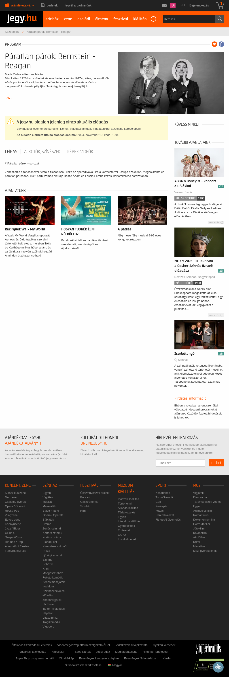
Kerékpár (161, 506)
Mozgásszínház (52, 573)
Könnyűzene (13, 524)
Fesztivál (89, 485)
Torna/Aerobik (164, 497)
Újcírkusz (48, 604)
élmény (101, 19)
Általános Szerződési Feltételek (31, 645)
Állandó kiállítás (128, 508)
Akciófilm (199, 537)
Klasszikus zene (15, 492)
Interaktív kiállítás (129, 521)
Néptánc (47, 613)
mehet (216, 463)
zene (68, 19)
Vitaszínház (49, 617)
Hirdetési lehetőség (155, 651)
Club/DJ (10, 533)
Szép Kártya (83, 651)
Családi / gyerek (15, 501)
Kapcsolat (57, 651)
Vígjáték (47, 497)
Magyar (115, 665)
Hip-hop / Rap (14, 542)
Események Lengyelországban (99, 658)
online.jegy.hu (94, 443)
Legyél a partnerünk (78, 5)
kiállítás (140, 19)
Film (83, 510)
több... (10, 98)
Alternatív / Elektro (17, 546)
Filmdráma (200, 497)
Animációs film (202, 510)
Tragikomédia (51, 622)
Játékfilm (199, 528)
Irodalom (48, 586)
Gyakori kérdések (164, 645)
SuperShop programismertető (34, 658)
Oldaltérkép (66, 658)
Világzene (11, 515)
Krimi (45, 568)
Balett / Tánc (50, 510)
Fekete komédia (52, 577)
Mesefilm (199, 546)
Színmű (47, 559)
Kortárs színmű (52, 533)
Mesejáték (49, 506)
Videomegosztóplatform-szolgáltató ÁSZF (84, 645)
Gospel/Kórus (14, 537)
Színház (49, 485)
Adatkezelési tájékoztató (131, 645)
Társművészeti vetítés (207, 501)
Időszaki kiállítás (128, 499)
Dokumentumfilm (204, 519)
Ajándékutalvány (22, 5)
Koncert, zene (18, 485)
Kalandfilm (200, 533)
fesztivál (120, 19)
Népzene (11, 497)
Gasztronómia (89, 501)
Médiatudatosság (126, 651)
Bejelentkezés (199, 5)
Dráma (46, 524)
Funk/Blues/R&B (15, 550)
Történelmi (124, 503)
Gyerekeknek (126, 525)
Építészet (124, 530)
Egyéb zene (12, 519)
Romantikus (201, 515)
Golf (158, 501)
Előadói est (49, 542)
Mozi (197, 485)
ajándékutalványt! (23, 443)
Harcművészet (164, 515)
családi (83, 19)
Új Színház (181, 359)
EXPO (122, 534)
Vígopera (48, 626)
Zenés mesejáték (53, 582)
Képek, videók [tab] (80, 151)
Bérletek (52, 5)
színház (52, 19)
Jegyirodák (103, 651)
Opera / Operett (15, 506)
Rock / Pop (12, 510)
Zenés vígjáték (51, 599)
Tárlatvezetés (126, 512)
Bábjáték (48, 519)
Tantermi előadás (53, 608)
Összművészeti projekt (95, 492)
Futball (159, 510)
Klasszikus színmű (54, 546)
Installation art (127, 539)
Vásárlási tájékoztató (32, 651)
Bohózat (47, 564)
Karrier (167, 658)
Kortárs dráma (51, 537)
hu (182, 5)
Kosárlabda (162, 492)
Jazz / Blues (13, 528)
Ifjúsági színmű (52, 555)
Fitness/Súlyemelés (168, 519)
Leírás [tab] (11, 151)
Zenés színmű (51, 528)
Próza (46, 550)
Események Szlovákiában (140, 658)
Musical (47, 501)
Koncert (85, 497)
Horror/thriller (201, 524)
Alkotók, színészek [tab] (42, 151)
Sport (161, 485)
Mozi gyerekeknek (205, 550)
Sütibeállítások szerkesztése (83, 665)
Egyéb (46, 492)
